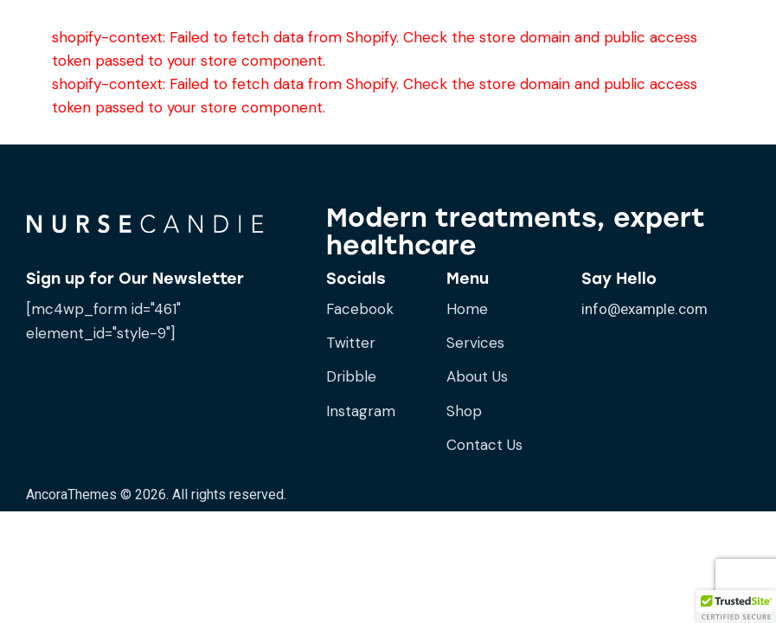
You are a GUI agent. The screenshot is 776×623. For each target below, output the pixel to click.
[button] (736, 606)
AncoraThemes (71, 494)
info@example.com (644, 309)
